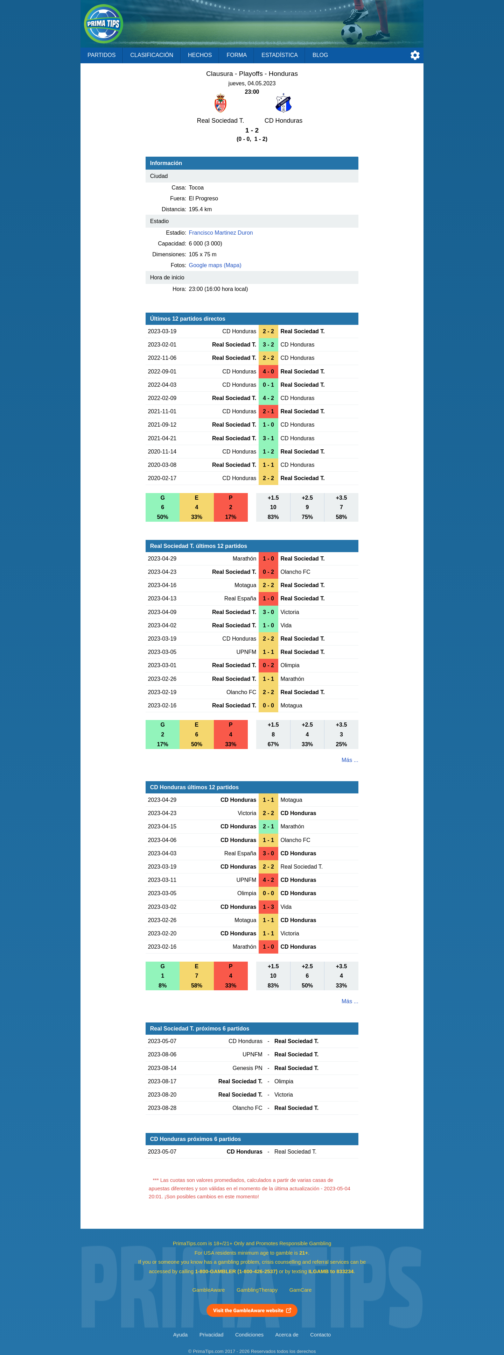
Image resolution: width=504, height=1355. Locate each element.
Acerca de (287, 1335)
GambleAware (208, 1290)
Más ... (350, 760)
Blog (320, 55)
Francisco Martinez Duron (221, 233)
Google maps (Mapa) (215, 265)
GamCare (300, 1290)
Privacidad (212, 1335)
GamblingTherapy (257, 1290)
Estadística (279, 55)
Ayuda (180, 1335)
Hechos (200, 55)
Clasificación (151, 55)
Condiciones (249, 1335)
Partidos (101, 55)
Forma (236, 55)
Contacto (320, 1335)
